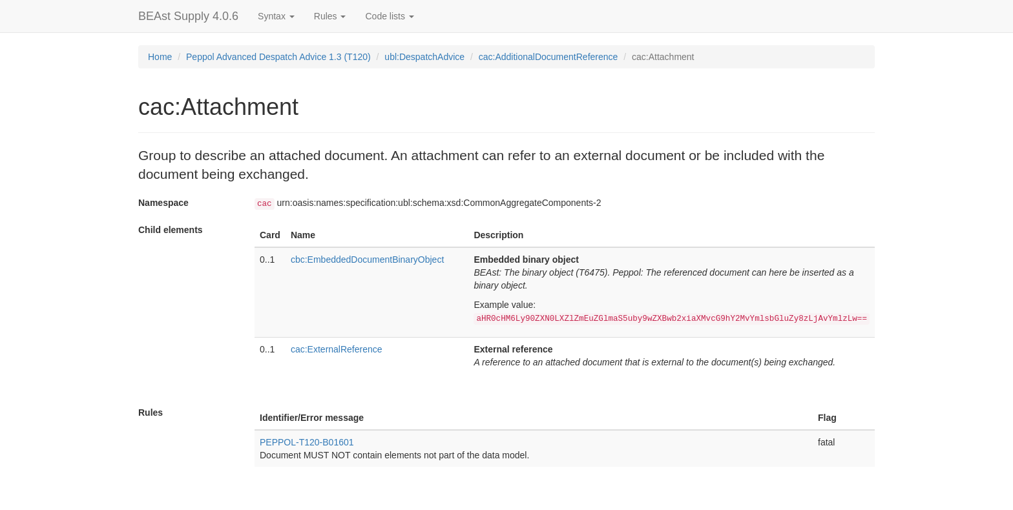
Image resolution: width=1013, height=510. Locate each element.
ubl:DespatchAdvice (424, 57)
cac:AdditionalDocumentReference (548, 57)
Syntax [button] (276, 16)
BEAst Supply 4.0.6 (188, 16)
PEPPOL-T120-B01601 (307, 442)
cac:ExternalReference (336, 349)
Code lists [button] (389, 16)
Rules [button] (330, 16)
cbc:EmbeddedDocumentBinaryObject (367, 259)
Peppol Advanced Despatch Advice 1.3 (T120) (278, 57)
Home (160, 57)
